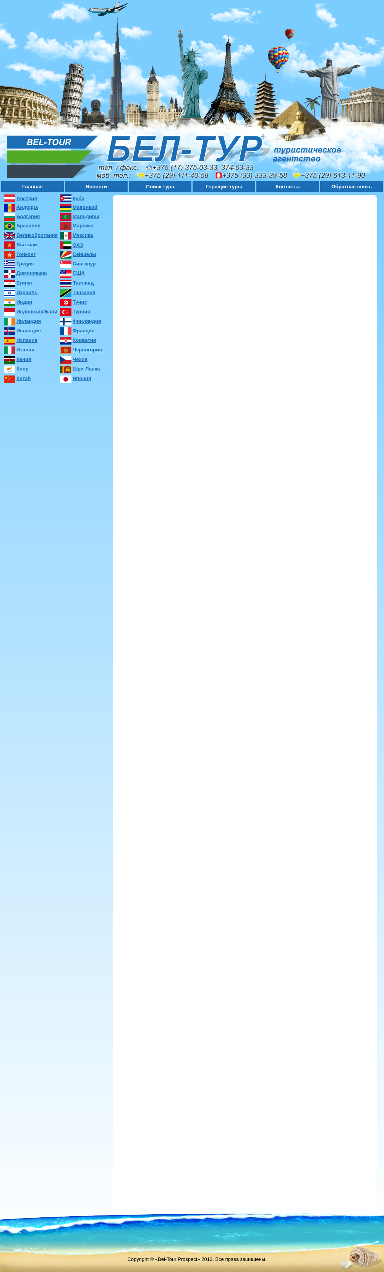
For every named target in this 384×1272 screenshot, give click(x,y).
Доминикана (31, 273)
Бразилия (28, 225)
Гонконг (26, 254)
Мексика (83, 235)
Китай (23, 378)
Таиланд (83, 283)
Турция (81, 311)
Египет (24, 283)
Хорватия (84, 340)
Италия (25, 350)
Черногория (87, 350)
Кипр (22, 369)
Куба (78, 198)
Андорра (27, 207)
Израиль (26, 292)
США (79, 273)
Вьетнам (27, 245)
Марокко (83, 225)
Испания (26, 340)
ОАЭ (78, 245)
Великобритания (37, 235)
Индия (24, 302)
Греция (25, 264)
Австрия (26, 198)
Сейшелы (84, 254)
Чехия (80, 359)
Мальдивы (86, 216)
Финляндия (87, 321)
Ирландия (28, 321)
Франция (84, 330)
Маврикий (85, 207)
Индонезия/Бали (36, 311)
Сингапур (84, 264)
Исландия (28, 330)
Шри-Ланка (86, 369)
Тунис (80, 302)
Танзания (84, 292)
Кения (23, 359)
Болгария (28, 216)
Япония (82, 378)
